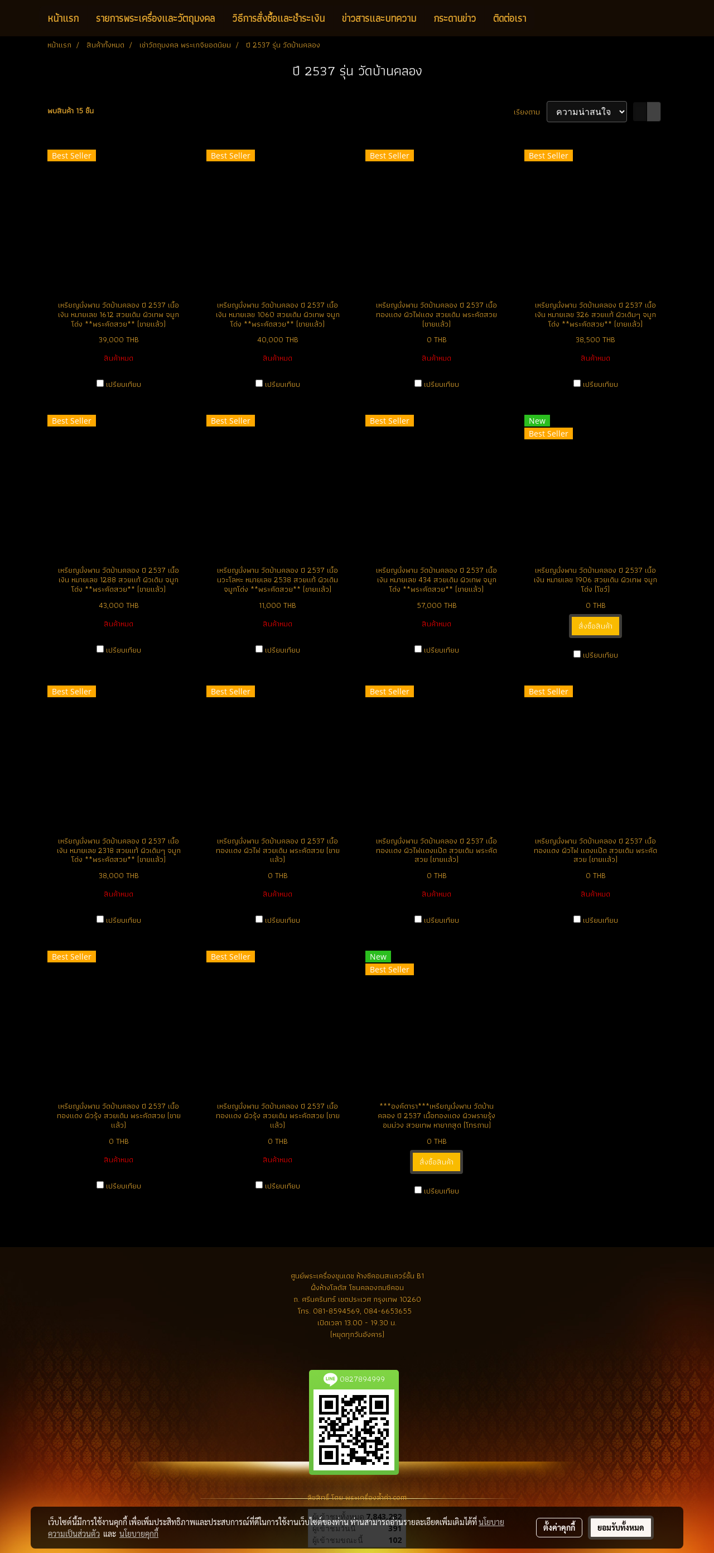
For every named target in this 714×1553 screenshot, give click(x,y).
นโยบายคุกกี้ (138, 1533)
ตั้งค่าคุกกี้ (559, 1527)
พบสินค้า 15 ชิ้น (70, 111)
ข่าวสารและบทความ (379, 18)
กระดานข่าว (454, 18)
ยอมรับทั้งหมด (620, 1527)
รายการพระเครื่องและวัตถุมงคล (155, 18)
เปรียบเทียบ (123, 384)
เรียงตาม (530, 112)
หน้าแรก (63, 18)
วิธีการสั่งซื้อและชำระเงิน (278, 18)
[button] (544, 18)
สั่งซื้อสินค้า (595, 626)
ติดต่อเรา (509, 18)
